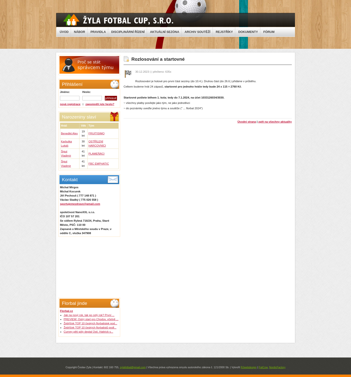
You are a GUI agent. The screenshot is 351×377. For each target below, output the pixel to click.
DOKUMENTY (248, 32)
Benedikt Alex (69, 133)
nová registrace (70, 104)
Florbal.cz (66, 310)
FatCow (263, 367)
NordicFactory (277, 367)
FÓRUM (268, 32)
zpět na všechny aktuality (275, 121)
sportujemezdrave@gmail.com (80, 203)
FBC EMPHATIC (98, 163)
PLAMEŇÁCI (96, 153)
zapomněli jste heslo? (100, 104)
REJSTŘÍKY (224, 32)
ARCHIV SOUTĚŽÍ (197, 32)
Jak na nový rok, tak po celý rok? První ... (89, 315)
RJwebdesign (249, 367)
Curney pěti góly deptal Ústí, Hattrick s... (88, 331)
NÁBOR (79, 32)
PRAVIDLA (98, 32)
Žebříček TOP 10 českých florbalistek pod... (90, 323)
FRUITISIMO (96, 133)
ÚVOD (64, 32)
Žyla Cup (118, 19)
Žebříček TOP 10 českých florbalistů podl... (90, 327)
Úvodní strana (246, 121)
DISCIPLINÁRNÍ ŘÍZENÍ (128, 32)
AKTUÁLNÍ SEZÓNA (164, 32)
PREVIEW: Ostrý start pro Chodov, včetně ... (91, 319)
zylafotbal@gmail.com (133, 367)
